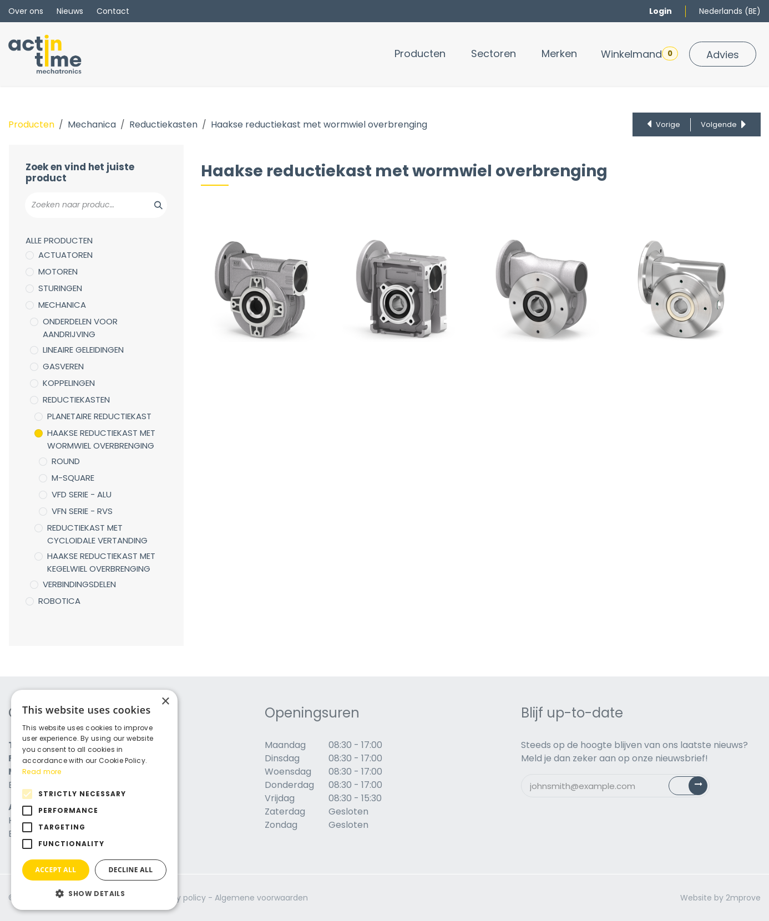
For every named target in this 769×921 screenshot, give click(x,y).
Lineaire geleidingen (83, 349)
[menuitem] (420, 53)
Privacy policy (179, 897)
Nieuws (70, 11)
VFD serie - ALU (82, 494)
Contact (113, 11)
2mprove (743, 897)
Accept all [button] (56, 869)
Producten (31, 124)
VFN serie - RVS (82, 511)
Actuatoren (65, 255)
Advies (722, 55)
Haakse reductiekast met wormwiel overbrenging (101, 439)
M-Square (73, 478)
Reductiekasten (163, 124)
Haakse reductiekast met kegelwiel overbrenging (101, 562)
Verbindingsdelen (79, 584)
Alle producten (59, 240)
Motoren (58, 271)
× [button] (165, 702)
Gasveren (63, 366)
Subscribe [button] (694, 788)
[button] (94, 893)
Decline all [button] (131, 869)
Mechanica (92, 124)
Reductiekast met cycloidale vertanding (97, 534)
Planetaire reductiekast (99, 416)
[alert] (94, 800)
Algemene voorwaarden (261, 897)
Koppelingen (69, 383)
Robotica (59, 601)
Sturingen (60, 288)
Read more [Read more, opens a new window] (42, 771)
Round (66, 461)
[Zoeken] (152, 205)
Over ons (25, 11)
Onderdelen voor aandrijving (80, 328)
